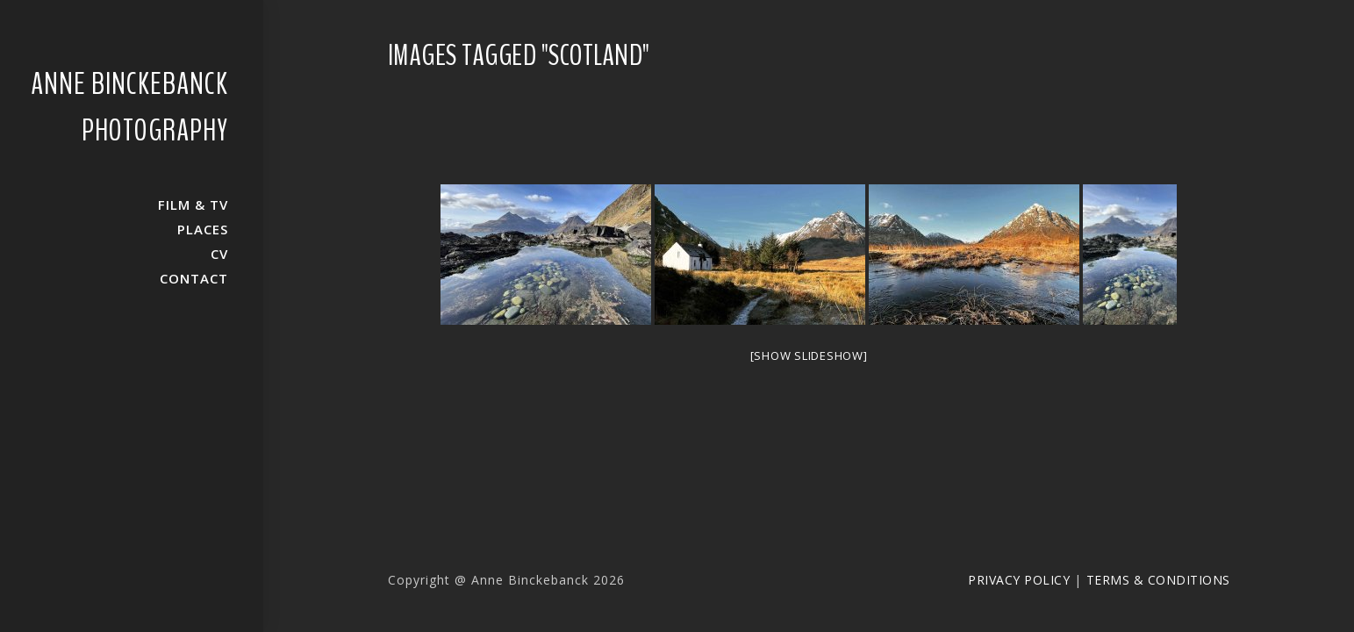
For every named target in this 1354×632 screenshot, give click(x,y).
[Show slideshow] (809, 355)
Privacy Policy (1019, 579)
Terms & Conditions (1158, 579)
